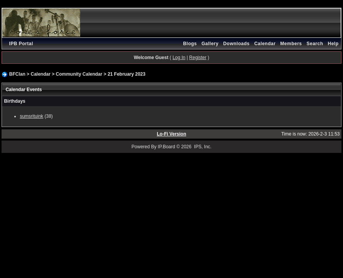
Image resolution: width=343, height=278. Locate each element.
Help (333, 43)
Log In (178, 57)
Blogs (190, 43)
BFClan (17, 74)
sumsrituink (31, 116)
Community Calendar (79, 74)
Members (291, 43)
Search (315, 43)
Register (197, 57)
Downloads (236, 43)
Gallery (209, 43)
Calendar (264, 43)
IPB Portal (21, 43)
